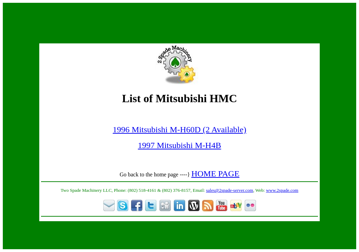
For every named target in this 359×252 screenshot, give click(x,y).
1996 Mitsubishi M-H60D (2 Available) (179, 129)
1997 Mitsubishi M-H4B (179, 145)
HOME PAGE (215, 173)
